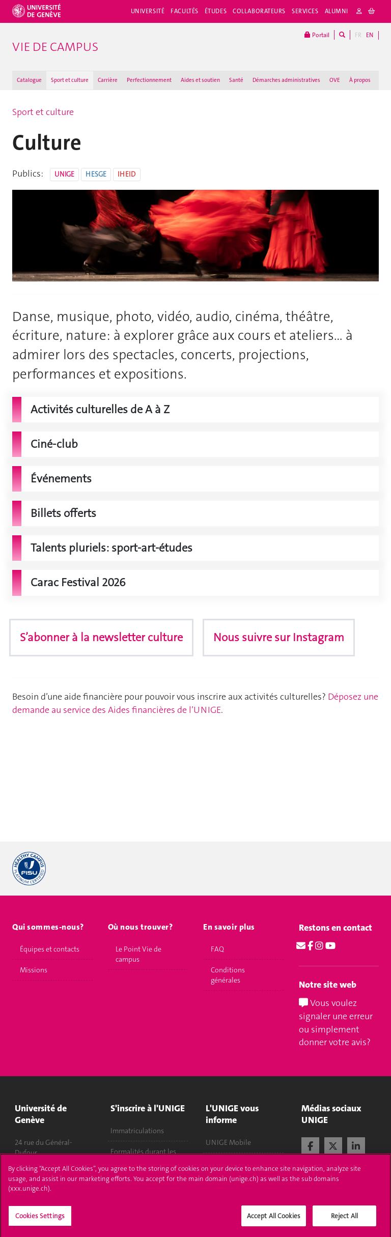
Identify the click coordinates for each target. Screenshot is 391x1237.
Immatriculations (137, 1130)
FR (358, 35)
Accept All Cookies (273, 1224)
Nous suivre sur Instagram (278, 637)
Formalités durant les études (143, 1156)
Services (305, 11)
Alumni (336, 11)
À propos (360, 80)
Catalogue (29, 80)
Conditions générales (228, 975)
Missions (33, 969)
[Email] (300, 946)
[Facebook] (310, 946)
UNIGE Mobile (228, 1142)
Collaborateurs (259, 11)
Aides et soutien (200, 80)
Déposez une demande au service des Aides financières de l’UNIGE (195, 703)
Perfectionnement (149, 80)
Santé (236, 80)
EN (369, 35)
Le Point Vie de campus (138, 954)
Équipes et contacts (49, 949)
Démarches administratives (286, 80)
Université (148, 11)
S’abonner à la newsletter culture (101, 637)
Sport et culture (70, 80)
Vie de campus (55, 47)
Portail (316, 35)
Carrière (108, 80)
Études (216, 11)
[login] (359, 11)
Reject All (344, 1224)
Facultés (185, 11)
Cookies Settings (40, 1224)
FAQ (217, 949)
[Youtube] (330, 946)
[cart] (372, 11)
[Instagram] (319, 946)
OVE (334, 80)
